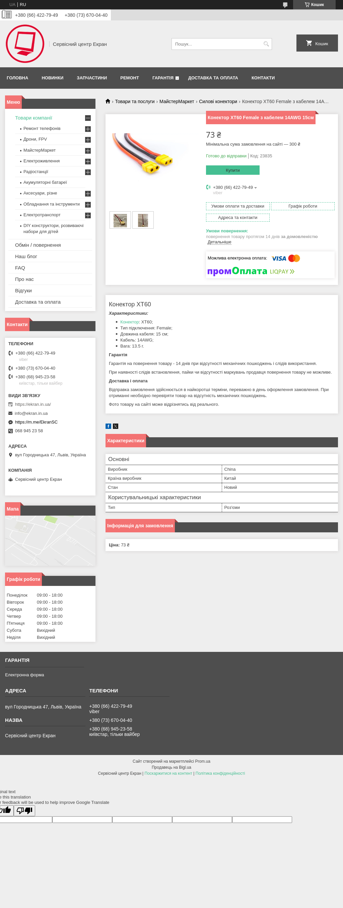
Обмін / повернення (38, 245)
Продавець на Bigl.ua (171, 767)
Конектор (129, 321)
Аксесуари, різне (40, 193)
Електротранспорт (42, 214)
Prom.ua (202, 761)
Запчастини (92, 77)
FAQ (20, 268)
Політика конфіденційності (220, 773)
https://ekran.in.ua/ (33, 404)
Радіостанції (35, 171)
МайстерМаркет (176, 101)
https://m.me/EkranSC (36, 422)
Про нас (24, 279)
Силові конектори (218, 101)
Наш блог (26, 256)
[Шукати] (266, 44)
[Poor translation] (24, 810)
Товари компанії (33, 118)
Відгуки (23, 290)
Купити (233, 170)
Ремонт (129, 77)
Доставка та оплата (213, 77)
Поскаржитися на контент (168, 773)
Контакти (263, 77)
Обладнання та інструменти (51, 204)
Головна (17, 77)
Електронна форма (24, 674)
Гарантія (163, 77)
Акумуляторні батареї (45, 182)
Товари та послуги (134, 101)
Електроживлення (41, 160)
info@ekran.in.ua (31, 413)
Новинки (52, 77)
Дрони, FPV (35, 139)
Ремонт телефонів (42, 128)
